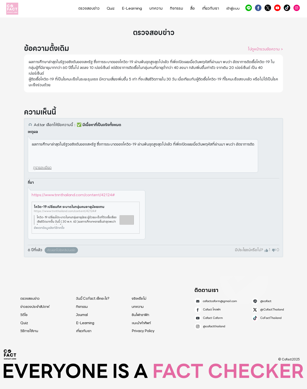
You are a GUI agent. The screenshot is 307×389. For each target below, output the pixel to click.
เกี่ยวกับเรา (210, 8)
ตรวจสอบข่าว (89, 8)
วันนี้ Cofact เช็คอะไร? (92, 298)
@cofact (248, 8)
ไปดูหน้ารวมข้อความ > (265, 49)
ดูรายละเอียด (42, 167)
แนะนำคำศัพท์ (141, 323)
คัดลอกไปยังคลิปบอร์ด (61, 250)
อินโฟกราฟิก (140, 315)
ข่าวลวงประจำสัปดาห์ (34, 307)
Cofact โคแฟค (258, 8)
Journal (82, 315)
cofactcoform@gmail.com (220, 301)
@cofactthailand (296, 8)
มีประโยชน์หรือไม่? (249, 250)
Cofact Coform (277, 8)
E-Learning (132, 8)
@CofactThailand (268, 8)
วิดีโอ (24, 315)
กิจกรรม (176, 8)
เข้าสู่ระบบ (233, 8)
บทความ (156, 8)
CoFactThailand (287, 8)
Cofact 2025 (10, 354)
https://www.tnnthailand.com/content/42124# (73, 195)
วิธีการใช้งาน (29, 331)
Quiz (111, 8)
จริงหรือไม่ (139, 298)
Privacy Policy (143, 331)
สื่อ (192, 8)
